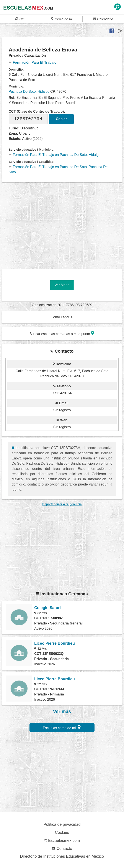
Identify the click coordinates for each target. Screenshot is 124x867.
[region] (63, 224)
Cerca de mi (61, 19)
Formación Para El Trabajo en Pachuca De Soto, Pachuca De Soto (58, 169)
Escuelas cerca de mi (62, 727)
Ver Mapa (62, 285)
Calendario (103, 19)
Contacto (62, 848)
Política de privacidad (61, 824)
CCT (20, 19)
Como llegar (62, 317)
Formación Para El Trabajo (33, 62)
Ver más (62, 711)
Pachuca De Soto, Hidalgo (29, 91)
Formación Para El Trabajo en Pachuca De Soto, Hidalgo (55, 155)
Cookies (62, 832)
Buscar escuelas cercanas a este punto (61, 333)
